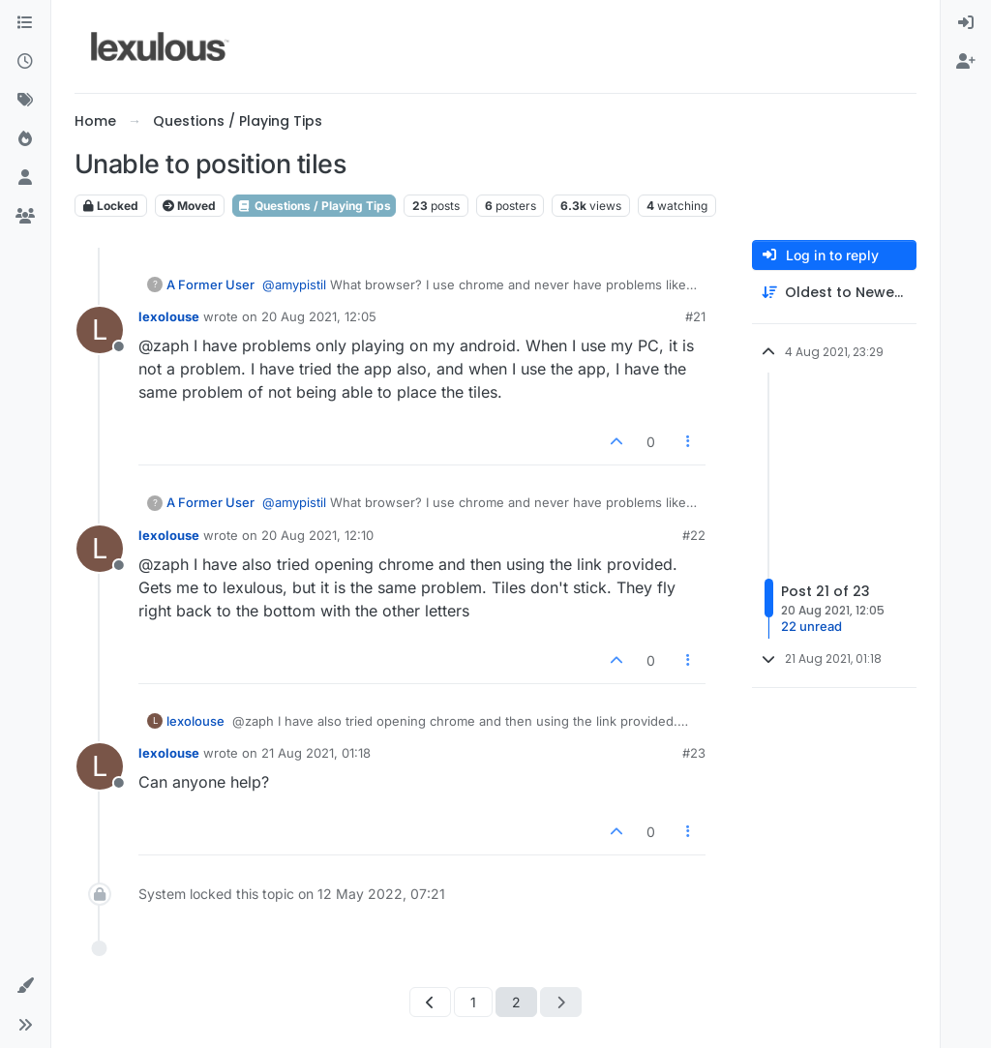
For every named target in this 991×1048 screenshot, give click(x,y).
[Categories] (25, 23)
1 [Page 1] (473, 1002)
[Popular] (25, 139)
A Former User (210, 284)
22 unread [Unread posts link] (811, 626)
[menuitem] (965, 23)
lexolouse (168, 316)
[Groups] (25, 216)
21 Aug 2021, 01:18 (316, 753)
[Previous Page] (430, 1002)
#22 (694, 535)
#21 (695, 316)
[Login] (965, 23)
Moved (189, 205)
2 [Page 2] (516, 1002)
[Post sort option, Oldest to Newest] (834, 293)
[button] (25, 986)
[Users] (25, 178)
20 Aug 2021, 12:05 (318, 316)
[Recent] (25, 61)
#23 (694, 753)
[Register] (965, 61)
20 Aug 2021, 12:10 (317, 535)
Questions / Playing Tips (314, 205)
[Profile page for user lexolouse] (99, 330)
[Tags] (25, 100)
